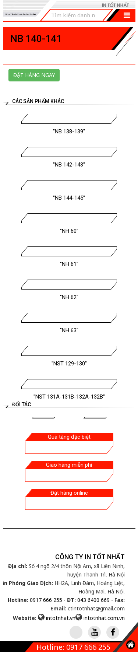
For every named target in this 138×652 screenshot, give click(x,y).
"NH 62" (69, 297)
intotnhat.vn (60, 617)
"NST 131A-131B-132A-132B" (69, 396)
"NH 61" (69, 264)
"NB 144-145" (69, 197)
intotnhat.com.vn (104, 617)
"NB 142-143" (69, 164)
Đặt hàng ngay (34, 74)
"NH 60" (69, 231)
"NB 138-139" (69, 131)
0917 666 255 (46, 599)
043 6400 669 (93, 599)
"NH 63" (69, 330)
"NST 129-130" (69, 363)
